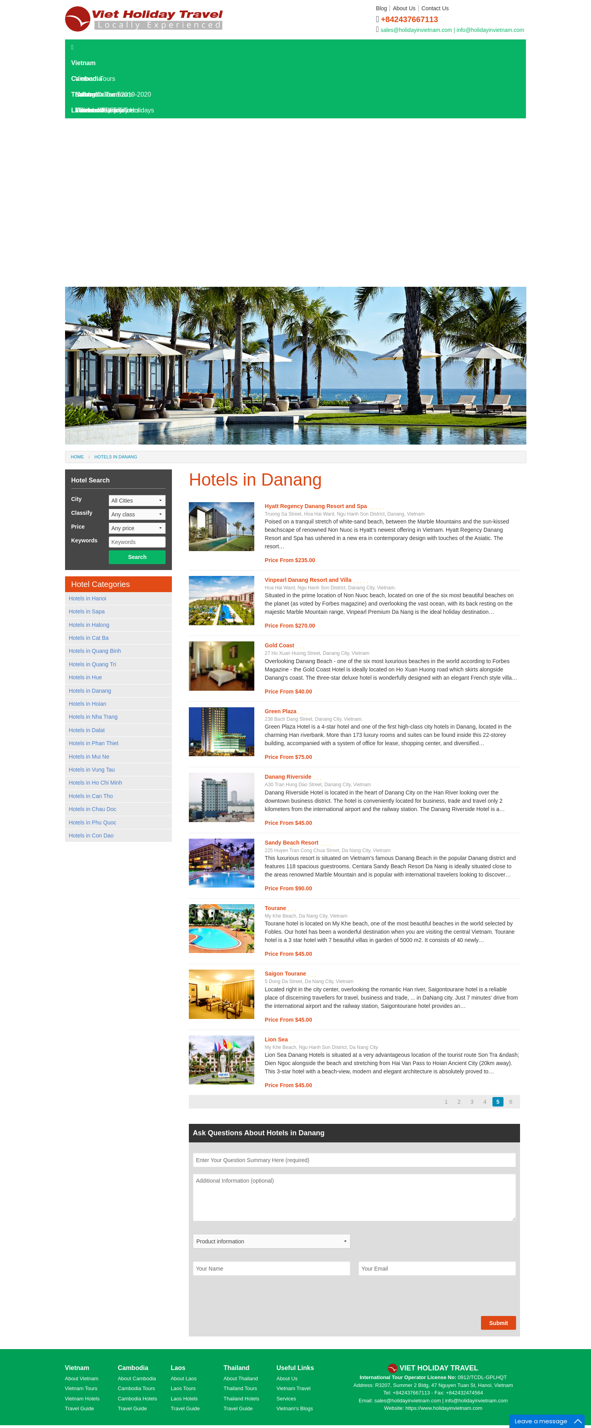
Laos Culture (97, 252)
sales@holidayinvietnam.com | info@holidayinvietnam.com (452, 30)
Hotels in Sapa (87, 611)
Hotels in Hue (85, 677)
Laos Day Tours (97, 141)
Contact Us (435, 8)
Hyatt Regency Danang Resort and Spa (317, 506)
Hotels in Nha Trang (93, 717)
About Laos (184, 1378)
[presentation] (253, 1300)
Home (77, 456)
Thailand (84, 94)
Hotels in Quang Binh (95, 651)
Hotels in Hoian (87, 704)
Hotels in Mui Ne (89, 756)
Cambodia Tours (136, 1388)
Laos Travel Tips (102, 236)
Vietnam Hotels (82, 1399)
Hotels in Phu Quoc (93, 822)
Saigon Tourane (286, 973)
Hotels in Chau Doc (93, 809)
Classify (82, 513)
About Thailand (241, 1378)
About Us (404, 8)
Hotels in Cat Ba (89, 638)
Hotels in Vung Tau (92, 769)
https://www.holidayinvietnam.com (443, 1408)
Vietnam (83, 63)
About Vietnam (82, 1378)
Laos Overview (100, 189)
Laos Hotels (92, 157)
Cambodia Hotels (137, 1399)
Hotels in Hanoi (87, 598)
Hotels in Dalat (87, 730)
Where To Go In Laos (109, 220)
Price (78, 526)
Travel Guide (79, 1408)
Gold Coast (280, 645)
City (76, 499)
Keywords (84, 540)
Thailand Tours (240, 1388)
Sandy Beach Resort (292, 842)
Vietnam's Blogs (294, 1408)
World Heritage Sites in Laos (119, 268)
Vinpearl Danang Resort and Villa (309, 580)
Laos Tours (90, 126)
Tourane (276, 908)
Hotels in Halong (89, 625)
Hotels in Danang (116, 456)
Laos (78, 110)
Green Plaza (281, 711)
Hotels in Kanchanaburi (111, 283)
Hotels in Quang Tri (92, 664)
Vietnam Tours (81, 1388)
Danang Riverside (289, 777)
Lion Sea (277, 1039)
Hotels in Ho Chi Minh (95, 782)
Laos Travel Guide (101, 173)
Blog (381, 8)
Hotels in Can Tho (91, 796)
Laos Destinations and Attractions (126, 205)
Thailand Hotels (241, 1399)
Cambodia (86, 78)
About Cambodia (137, 1378)
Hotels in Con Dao (91, 835)
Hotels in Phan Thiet (94, 743)
